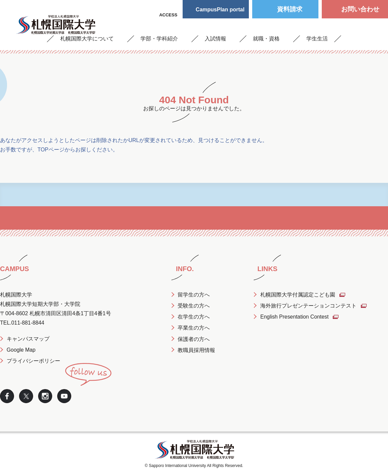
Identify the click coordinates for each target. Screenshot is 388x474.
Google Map (21, 350)
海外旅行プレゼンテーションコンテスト (309, 306)
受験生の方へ (194, 306)
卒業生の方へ (194, 328)
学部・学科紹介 (159, 38)
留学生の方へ (194, 295)
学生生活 (317, 38)
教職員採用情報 (196, 350)
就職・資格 (266, 38)
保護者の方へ (194, 339)
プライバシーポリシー (33, 361)
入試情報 (215, 38)
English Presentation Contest (295, 317)
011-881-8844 (28, 323)
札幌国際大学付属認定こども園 (298, 295)
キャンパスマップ (28, 339)
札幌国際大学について (87, 38)
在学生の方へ (194, 317)
